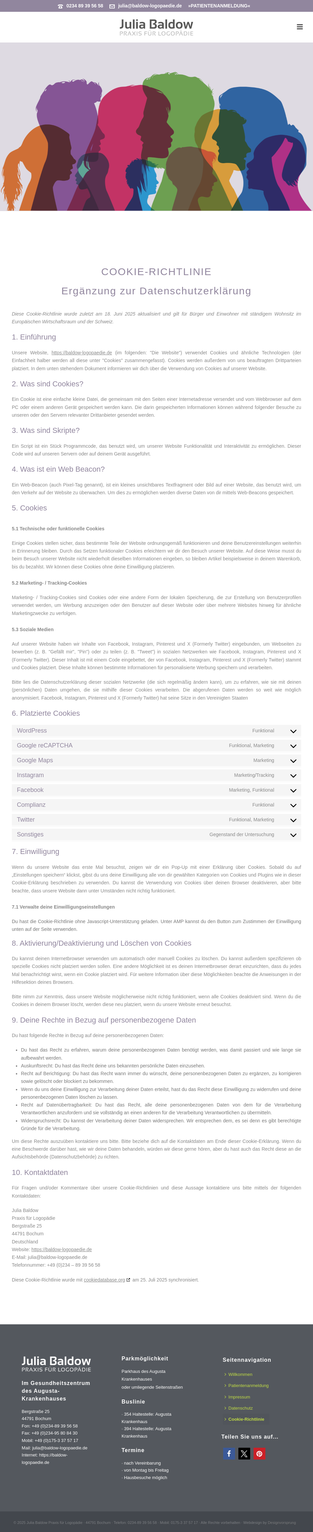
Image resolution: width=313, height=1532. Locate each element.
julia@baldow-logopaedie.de (150, 5)
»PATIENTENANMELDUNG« (219, 5)
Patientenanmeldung (247, 1385)
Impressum (237, 1397)
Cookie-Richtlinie (244, 1419)
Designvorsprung (282, 1523)
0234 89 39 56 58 (85, 5)
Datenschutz (239, 1408)
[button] (229, 1454)
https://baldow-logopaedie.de (82, 352)
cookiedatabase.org (104, 1280)
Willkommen (239, 1374)
